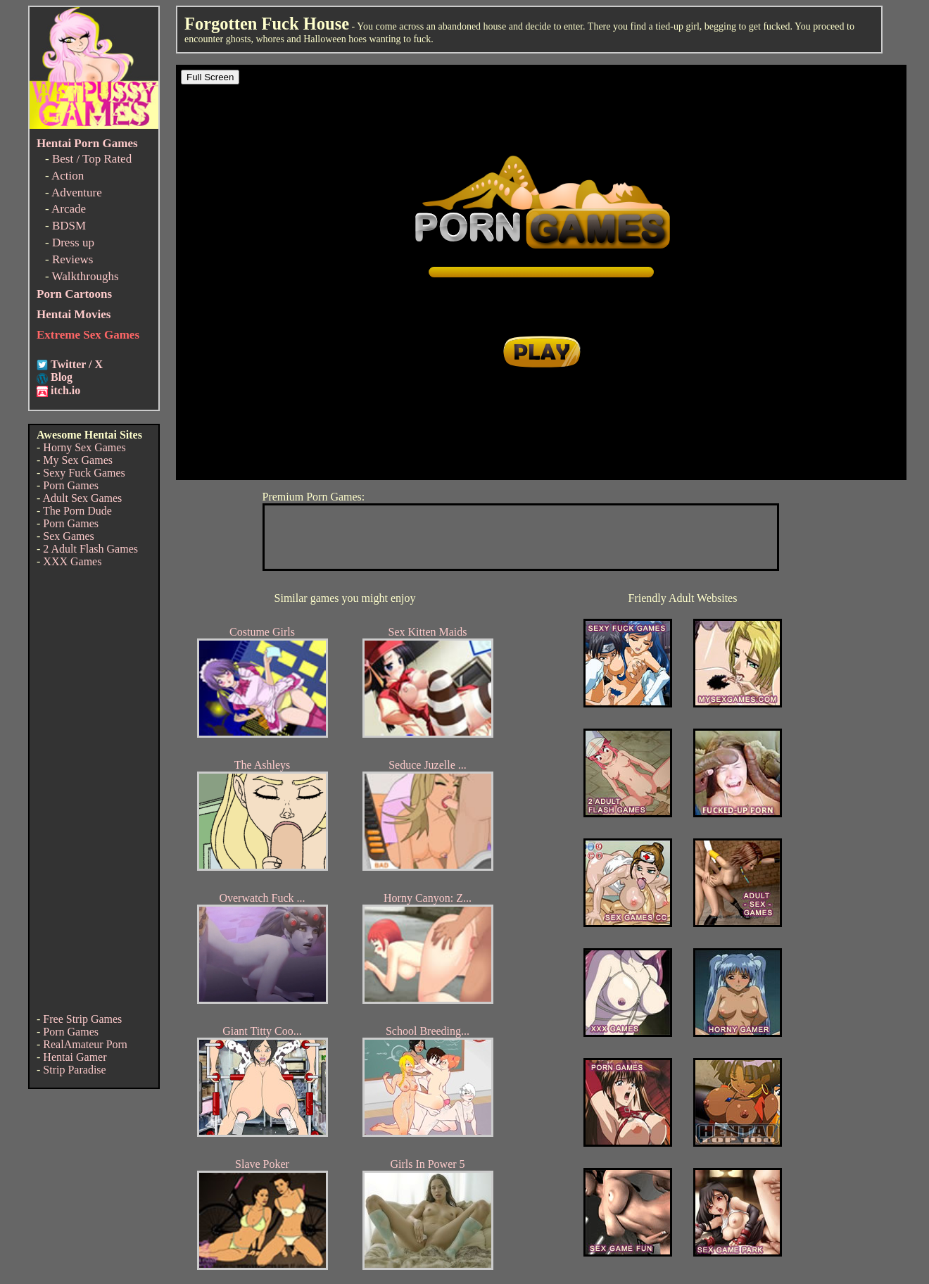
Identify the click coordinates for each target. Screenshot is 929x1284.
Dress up (73, 242)
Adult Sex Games (82, 498)
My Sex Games (78, 460)
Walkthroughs (85, 276)
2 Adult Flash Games (90, 549)
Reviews (73, 259)
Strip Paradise (74, 1070)
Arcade (68, 208)
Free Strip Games (82, 1019)
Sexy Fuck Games (84, 473)
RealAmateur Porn (85, 1044)
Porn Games (71, 485)
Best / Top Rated (92, 158)
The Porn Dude (77, 511)
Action (67, 175)
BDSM (69, 225)
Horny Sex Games (84, 447)
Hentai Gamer (74, 1057)
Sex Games (68, 536)
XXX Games (72, 561)
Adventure (76, 192)
